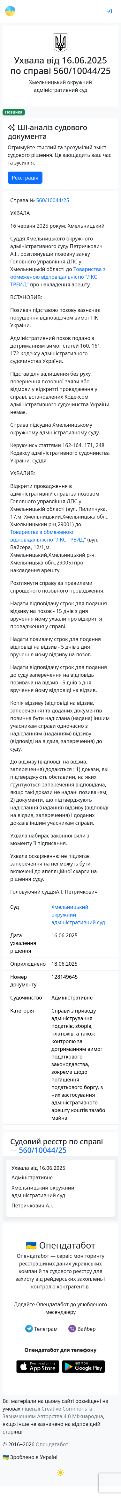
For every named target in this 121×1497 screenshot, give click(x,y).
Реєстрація (25, 177)
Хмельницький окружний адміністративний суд (78, 914)
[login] (109, 11)
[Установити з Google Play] (83, 1366)
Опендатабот (52, 1444)
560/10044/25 (52, 200)
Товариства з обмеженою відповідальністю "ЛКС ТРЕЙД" (58, 277)
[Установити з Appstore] (38, 1366)
